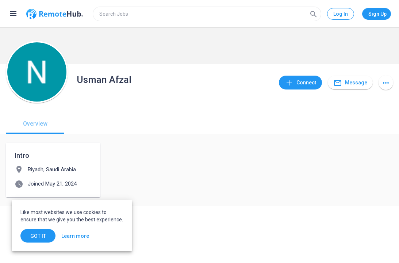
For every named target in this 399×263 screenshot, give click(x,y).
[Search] (313, 14)
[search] (207, 14)
